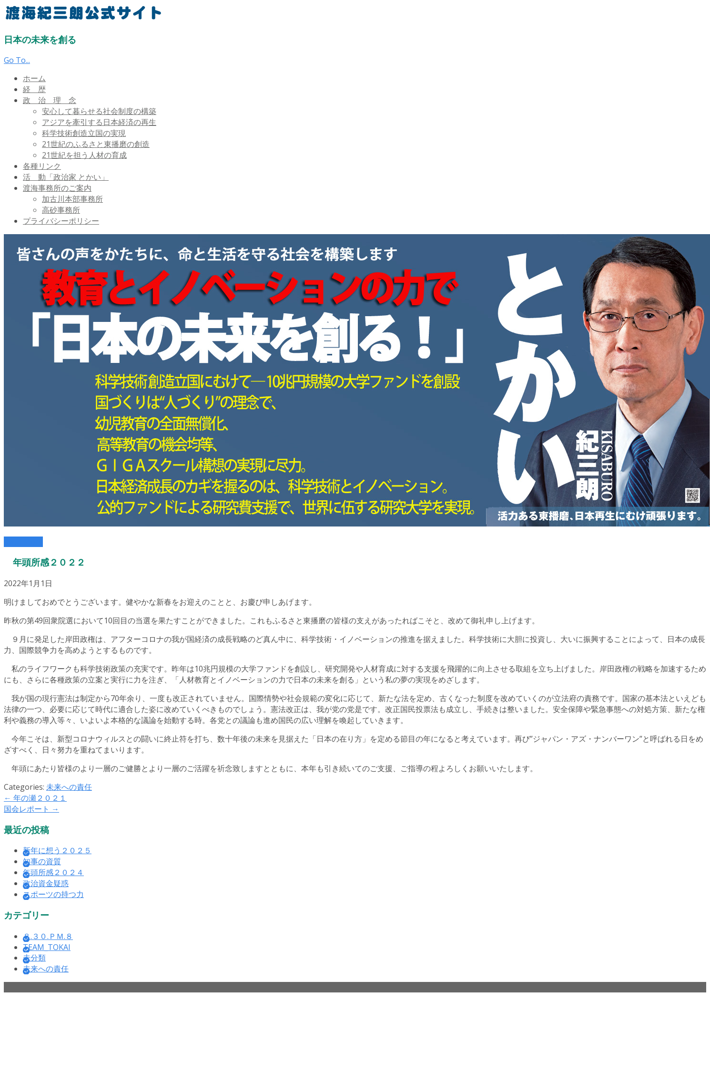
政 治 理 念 (49, 100)
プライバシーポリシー (61, 221)
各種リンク (42, 166)
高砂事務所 (61, 210)
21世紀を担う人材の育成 (84, 155)
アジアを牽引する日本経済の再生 (99, 122)
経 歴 (34, 89)
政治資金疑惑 (46, 883)
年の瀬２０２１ (35, 798)
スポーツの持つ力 (53, 894)
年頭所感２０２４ (53, 872)
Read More (23, 542)
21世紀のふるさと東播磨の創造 (96, 144)
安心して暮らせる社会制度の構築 (99, 111)
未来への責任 (69, 787)
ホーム (34, 78)
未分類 (34, 957)
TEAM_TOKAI (47, 947)
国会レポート (31, 809)
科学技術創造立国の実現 (84, 133)
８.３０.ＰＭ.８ (48, 936)
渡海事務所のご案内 (57, 188)
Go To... (17, 60)
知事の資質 (42, 861)
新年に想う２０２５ (57, 850)
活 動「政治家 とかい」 (66, 177)
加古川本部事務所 (72, 199)
